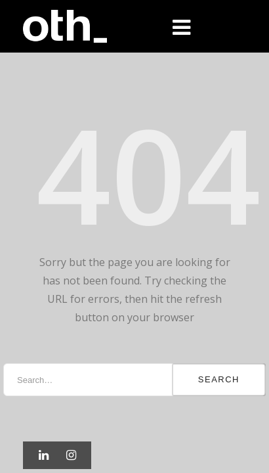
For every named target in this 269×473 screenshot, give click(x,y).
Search (218, 379)
